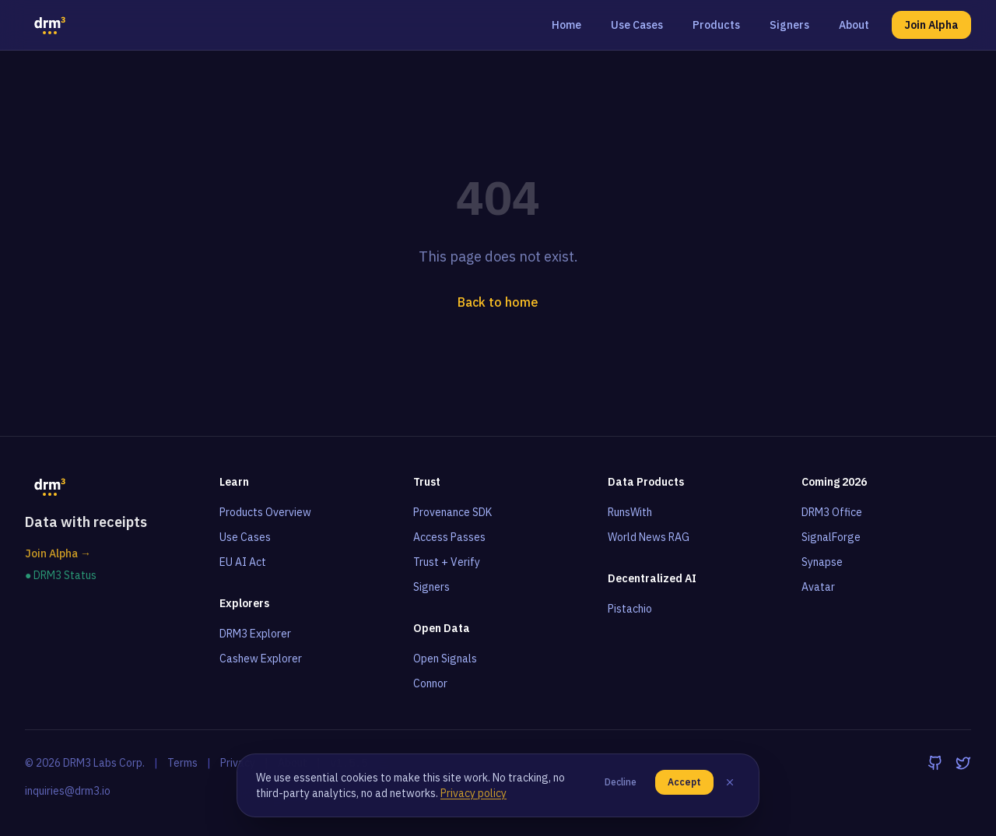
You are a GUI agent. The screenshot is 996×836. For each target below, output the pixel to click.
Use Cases (637, 25)
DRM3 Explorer (255, 634)
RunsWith (630, 512)
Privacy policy (473, 793)
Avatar (818, 587)
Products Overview (265, 512)
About (854, 25)
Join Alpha (931, 25)
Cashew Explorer (260, 659)
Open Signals (445, 659)
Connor (430, 683)
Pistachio (630, 609)
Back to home (498, 302)
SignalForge (831, 537)
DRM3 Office (831, 512)
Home (566, 25)
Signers (789, 25)
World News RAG (648, 537)
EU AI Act (242, 562)
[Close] (730, 782)
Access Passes (449, 537)
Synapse (822, 562)
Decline (621, 782)
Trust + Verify (446, 562)
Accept (684, 782)
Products (716, 25)
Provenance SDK (452, 512)
